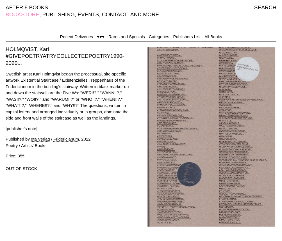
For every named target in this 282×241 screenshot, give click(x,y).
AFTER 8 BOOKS (27, 7)
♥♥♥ (100, 36)
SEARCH (265, 7)
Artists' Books (33, 145)
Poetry (12, 145)
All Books (213, 36)
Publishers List (187, 36)
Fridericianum (66, 139)
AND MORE (144, 14)
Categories (159, 36)
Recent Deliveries (76, 36)
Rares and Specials (126, 36)
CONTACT (114, 14)
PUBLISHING (58, 14)
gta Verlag (40, 139)
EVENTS (88, 14)
